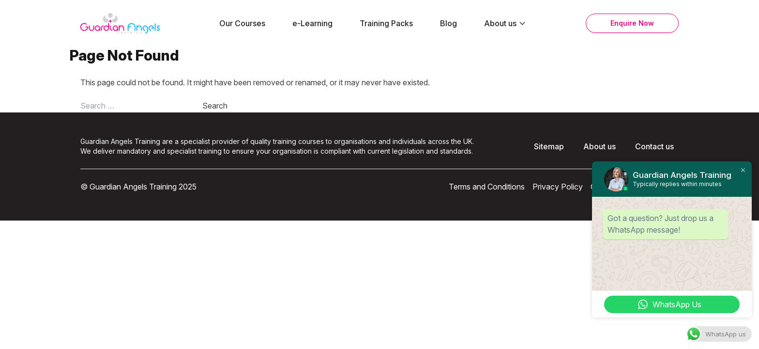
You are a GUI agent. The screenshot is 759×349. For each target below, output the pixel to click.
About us (505, 23)
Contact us (654, 146)
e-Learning (312, 23)
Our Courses (242, 23)
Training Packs (386, 23)
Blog (448, 23)
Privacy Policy (557, 186)
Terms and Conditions (487, 186)
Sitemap (549, 146)
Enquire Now (632, 23)
